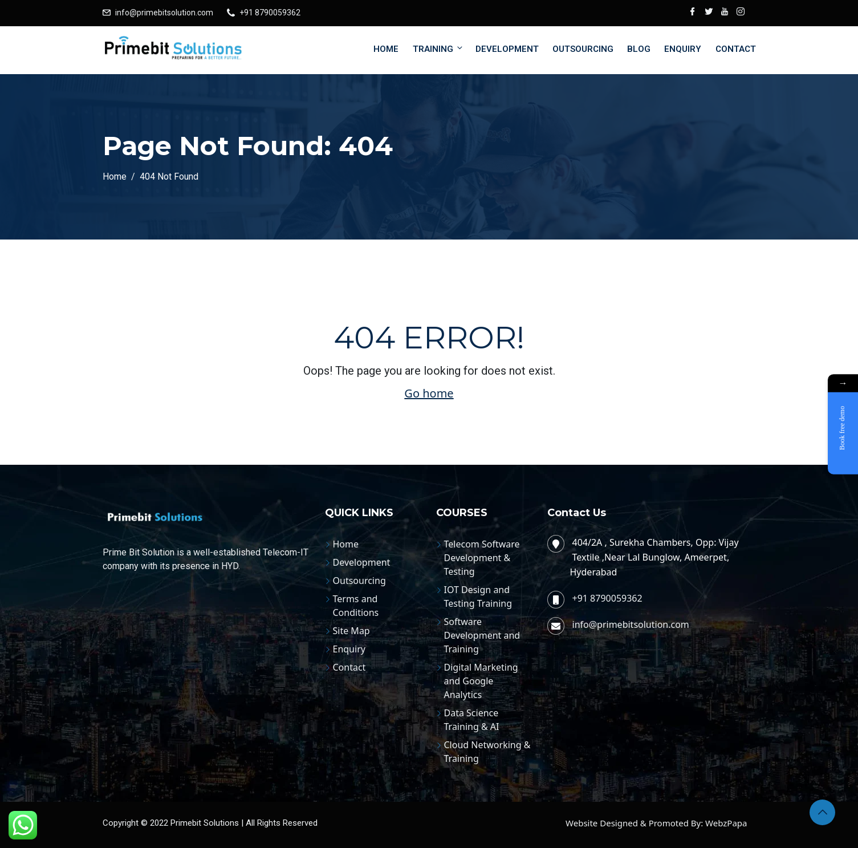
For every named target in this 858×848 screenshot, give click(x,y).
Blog (638, 49)
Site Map (351, 630)
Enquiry (682, 49)
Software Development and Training (482, 635)
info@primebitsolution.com (164, 12)
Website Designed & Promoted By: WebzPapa (656, 823)
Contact (735, 49)
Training (438, 48)
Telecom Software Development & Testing (482, 558)
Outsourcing (582, 49)
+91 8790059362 (269, 12)
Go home (428, 393)
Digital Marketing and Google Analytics (481, 681)
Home (385, 49)
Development (507, 49)
